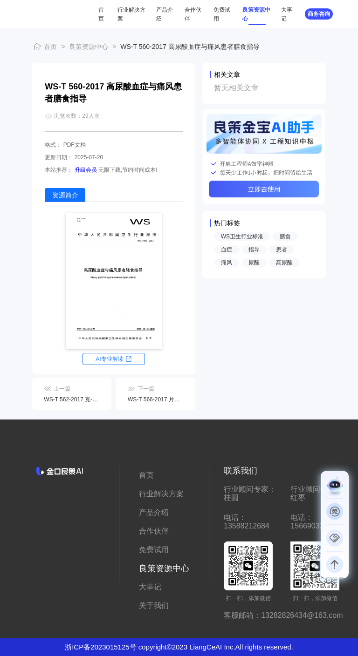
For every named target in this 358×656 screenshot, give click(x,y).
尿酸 (254, 262)
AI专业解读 (109, 359)
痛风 (226, 262)
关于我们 (154, 605)
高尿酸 (284, 262)
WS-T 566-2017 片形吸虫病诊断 (156, 399)
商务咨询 (319, 14)
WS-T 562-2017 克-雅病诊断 (72, 399)
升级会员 (86, 170)
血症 (226, 249)
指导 (254, 249)
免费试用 (154, 550)
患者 (281, 249)
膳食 (285, 236)
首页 (50, 46)
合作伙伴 (154, 531)
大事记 (150, 587)
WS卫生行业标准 (242, 236)
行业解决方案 (161, 494)
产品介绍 (154, 512)
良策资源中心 (88, 46)
